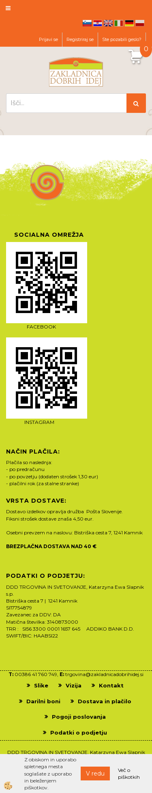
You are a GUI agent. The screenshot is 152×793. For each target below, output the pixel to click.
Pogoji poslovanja (79, 716)
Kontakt (111, 685)
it (118, 23)
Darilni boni (43, 701)
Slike (41, 685)
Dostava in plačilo (104, 701)
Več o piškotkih (129, 773)
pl (139, 23)
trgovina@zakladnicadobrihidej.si (104, 674)
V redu (95, 773)
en (108, 23)
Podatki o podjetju (78, 732)
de (129, 23)
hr (97, 23)
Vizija (73, 685)
